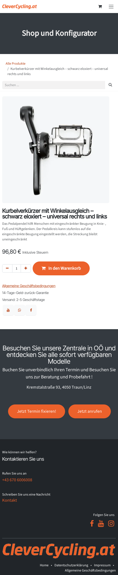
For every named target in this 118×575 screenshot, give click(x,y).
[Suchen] (110, 85)
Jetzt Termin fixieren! (36, 411)
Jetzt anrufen (89, 411)
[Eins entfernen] (7, 268)
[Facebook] (92, 523)
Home (44, 565)
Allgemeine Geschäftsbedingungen (90, 570)
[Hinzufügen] (26, 268)
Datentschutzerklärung (71, 565)
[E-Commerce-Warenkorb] (100, 6)
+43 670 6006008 (17, 480)
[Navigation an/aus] (111, 6)
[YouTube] (101, 523)
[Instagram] (111, 523)
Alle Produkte (15, 63)
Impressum (102, 565)
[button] (61, 268)
